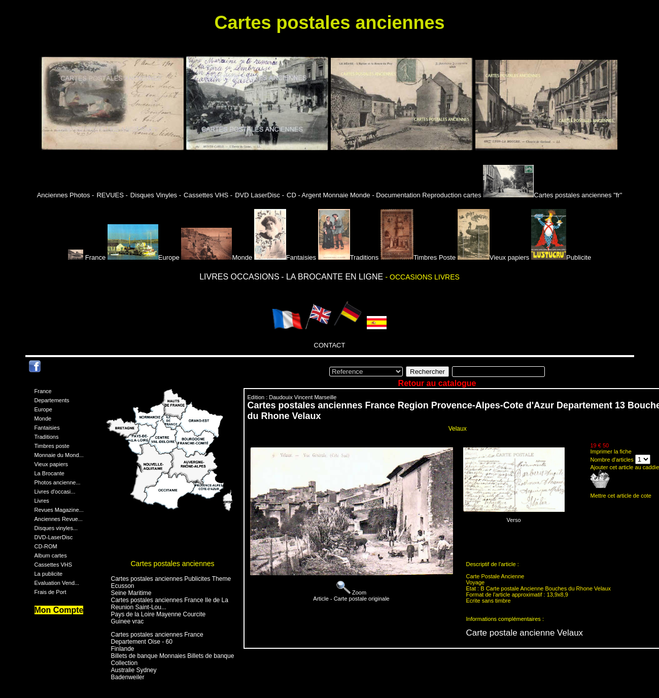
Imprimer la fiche (611, 451)
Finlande (122, 648)
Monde (216, 257)
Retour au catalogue (437, 383)
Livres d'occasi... (55, 491)
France (88, 257)
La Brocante (49, 473)
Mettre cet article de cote (621, 496)
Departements (52, 400)
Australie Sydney (134, 670)
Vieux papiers (494, 257)
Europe (144, 257)
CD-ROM (45, 546)
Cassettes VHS (53, 565)
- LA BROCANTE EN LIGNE (333, 276)
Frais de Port (50, 592)
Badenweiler (128, 677)
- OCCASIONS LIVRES (423, 277)
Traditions (348, 257)
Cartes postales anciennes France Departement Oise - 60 (157, 638)
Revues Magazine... (59, 510)
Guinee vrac (127, 621)
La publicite (48, 574)
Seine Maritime (131, 593)
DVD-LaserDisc (53, 537)
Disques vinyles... (56, 528)
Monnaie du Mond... (59, 455)
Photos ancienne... (57, 482)
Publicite (561, 257)
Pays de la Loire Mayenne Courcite (158, 614)
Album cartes (50, 555)
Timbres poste (52, 446)
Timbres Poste (418, 257)
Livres (41, 501)
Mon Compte (59, 610)
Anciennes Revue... (58, 519)
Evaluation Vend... (57, 583)
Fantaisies (285, 257)
